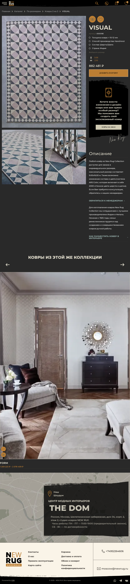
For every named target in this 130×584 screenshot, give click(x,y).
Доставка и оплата (71, 556)
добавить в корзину (108, 73)
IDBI (13, 580)
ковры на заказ (108, 127)
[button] (96, 3)
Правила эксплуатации (40, 561)
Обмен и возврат (70, 561)
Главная (6, 11)
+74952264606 (113, 551)
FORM (9, 463)
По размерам (34, 11)
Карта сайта (34, 565)
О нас (31, 556)
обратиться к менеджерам (107, 201)
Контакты (33, 552)
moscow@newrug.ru (112, 568)
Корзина (65, 552)
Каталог (18, 11)
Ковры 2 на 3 (51, 11)
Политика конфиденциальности (73, 567)
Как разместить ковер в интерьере (108, 237)
